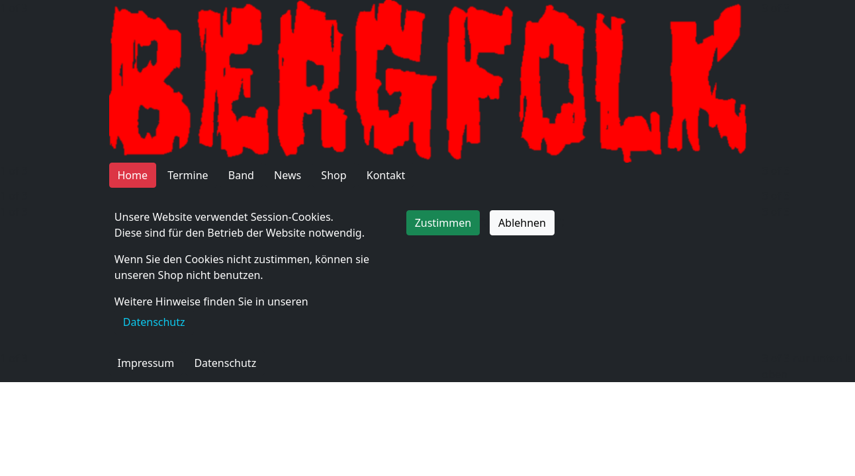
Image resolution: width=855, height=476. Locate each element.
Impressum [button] (146, 363)
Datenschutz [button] (225, 363)
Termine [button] (187, 175)
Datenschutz (154, 322)
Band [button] (241, 175)
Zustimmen (443, 223)
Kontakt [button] (386, 175)
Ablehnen (522, 223)
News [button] (287, 175)
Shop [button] (333, 175)
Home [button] (133, 175)
